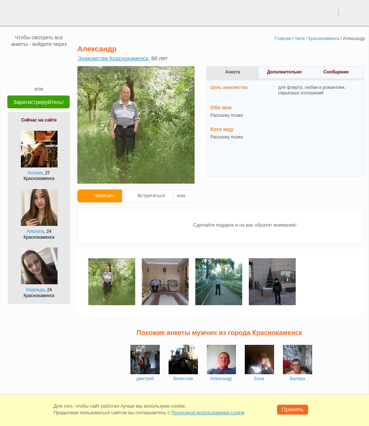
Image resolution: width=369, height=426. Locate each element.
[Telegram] (46, 74)
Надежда (35, 289)
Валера (297, 378)
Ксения (35, 173)
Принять (292, 409)
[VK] (25, 58)
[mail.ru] (39, 58)
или (181, 195)
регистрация (353, 12)
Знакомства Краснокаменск (113, 58)
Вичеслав (183, 378)
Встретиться (151, 195)
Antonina (35, 231)
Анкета (232, 72)
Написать (104, 195)
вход (330, 12)
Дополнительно (284, 72)
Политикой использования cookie (207, 412)
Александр (221, 378)
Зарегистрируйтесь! (38, 102)
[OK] (53, 58)
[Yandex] (32, 74)
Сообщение (336, 72)
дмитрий (145, 378)
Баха (259, 378)
